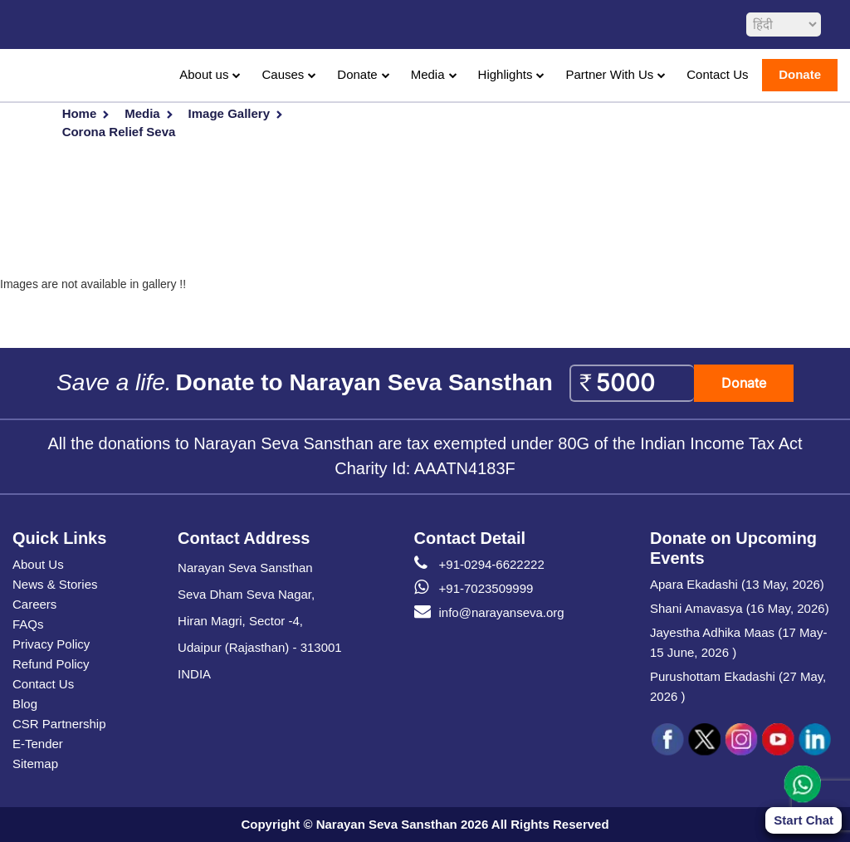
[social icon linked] (814, 739)
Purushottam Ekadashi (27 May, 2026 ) (738, 686)
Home (79, 113)
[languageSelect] (783, 24)
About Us (38, 564)
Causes (282, 74)
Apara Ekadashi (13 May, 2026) (737, 584)
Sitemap (35, 763)
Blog (24, 704)
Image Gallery (229, 113)
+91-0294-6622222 (479, 565)
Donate (357, 74)
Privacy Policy (51, 644)
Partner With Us (609, 74)
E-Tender (37, 744)
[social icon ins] (741, 739)
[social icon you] (777, 739)
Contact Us (717, 74)
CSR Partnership (59, 724)
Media (428, 74)
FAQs (28, 624)
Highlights (505, 74)
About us (203, 74)
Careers (34, 604)
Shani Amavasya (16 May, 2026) (739, 608)
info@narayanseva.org (489, 613)
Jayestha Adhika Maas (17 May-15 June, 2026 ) (738, 642)
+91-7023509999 (474, 589)
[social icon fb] (668, 739)
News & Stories (55, 584)
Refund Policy (51, 664)
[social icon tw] (704, 739)
